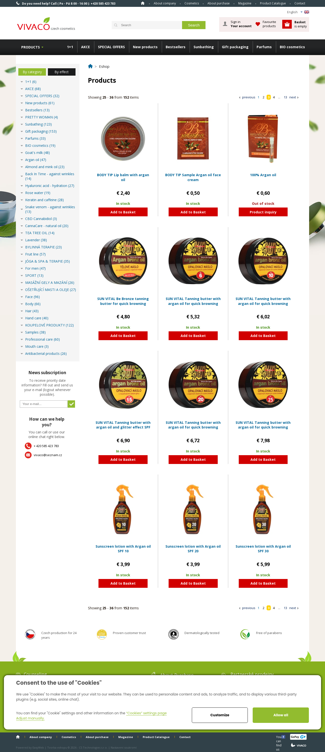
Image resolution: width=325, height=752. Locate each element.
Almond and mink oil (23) (45, 166)
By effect (61, 71)
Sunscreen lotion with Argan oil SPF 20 (193, 549)
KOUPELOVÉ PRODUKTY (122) (49, 325)
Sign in (241, 24)
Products (30, 47)
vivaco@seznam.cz (48, 455)
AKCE (85, 47)
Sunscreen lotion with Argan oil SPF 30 (263, 549)
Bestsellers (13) (37, 110)
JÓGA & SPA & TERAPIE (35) (47, 261)
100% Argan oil (263, 175)
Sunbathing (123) (38, 124)
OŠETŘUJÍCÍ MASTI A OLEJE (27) (50, 289)
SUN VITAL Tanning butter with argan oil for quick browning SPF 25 (263, 427)
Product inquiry (263, 212)
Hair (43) (32, 311)
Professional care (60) (42, 339)
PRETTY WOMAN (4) (41, 117)
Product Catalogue (273, 3)
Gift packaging (235, 47)
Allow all (280, 715)
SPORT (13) (34, 275)
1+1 (70, 47)
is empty (300, 24)
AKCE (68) (33, 88)
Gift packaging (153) (41, 131)
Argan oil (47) (35, 159)
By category (32, 71)
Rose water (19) (37, 192)
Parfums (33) (35, 138)
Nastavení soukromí (124, 747)
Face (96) (32, 296)
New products (145, 47)
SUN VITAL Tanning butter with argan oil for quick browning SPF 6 (193, 303)
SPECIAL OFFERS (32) (42, 95)
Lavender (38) (36, 240)
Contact (299, 3)
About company (165, 3)
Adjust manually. (30, 718)
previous (248, 97)
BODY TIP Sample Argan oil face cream (193, 177)
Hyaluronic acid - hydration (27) (49, 185)
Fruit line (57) (35, 254)
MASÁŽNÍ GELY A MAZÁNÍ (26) (49, 282)
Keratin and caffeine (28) (44, 199)
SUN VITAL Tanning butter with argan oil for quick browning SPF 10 (263, 303)
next (292, 97)
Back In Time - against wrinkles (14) (49, 176)
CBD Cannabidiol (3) (41, 218)
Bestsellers (175, 47)
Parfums (264, 47)
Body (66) (33, 303)
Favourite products (269, 24)
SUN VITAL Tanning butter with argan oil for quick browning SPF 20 (193, 427)
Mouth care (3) (37, 346)
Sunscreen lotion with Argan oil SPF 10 (123, 549)
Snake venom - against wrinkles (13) (50, 209)
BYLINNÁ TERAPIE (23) (43, 247)
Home (143, 3)
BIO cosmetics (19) (40, 145)
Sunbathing (204, 47)
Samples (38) (35, 332)
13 (285, 97)
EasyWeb (38, 747)
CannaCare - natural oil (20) (46, 225)
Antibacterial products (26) (46, 353)
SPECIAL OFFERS (111, 47)
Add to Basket (123, 212)
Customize (219, 715)
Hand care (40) (36, 318)
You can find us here (279, 737)
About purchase (218, 3)
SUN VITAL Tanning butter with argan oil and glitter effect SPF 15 (123, 427)
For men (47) (35, 268)
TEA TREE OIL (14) (39, 233)
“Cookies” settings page (146, 713)
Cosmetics (191, 3)
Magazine (244, 3)
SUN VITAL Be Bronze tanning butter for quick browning (123, 301)
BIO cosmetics (292, 47)
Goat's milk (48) (37, 152)
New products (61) (39, 103)
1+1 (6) (30, 81)
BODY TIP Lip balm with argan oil (123, 177)
